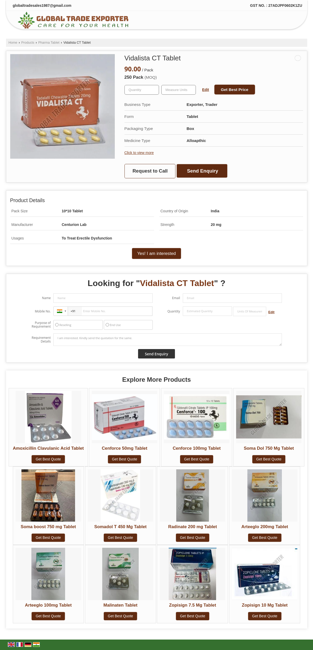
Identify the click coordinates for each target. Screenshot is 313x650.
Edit (205, 90)
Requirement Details (41, 339)
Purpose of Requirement (41, 324)
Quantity (173, 311)
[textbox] (178, 90)
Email (176, 298)
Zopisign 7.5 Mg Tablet (192, 605)
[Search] (291, 21)
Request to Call (150, 171)
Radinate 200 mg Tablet (192, 526)
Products (27, 42)
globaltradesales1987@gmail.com (42, 5)
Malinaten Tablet (120, 605)
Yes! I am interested (156, 253)
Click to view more (139, 153)
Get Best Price (234, 89)
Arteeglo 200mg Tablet (264, 526)
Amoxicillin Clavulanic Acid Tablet (48, 448)
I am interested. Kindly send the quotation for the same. (167, 339)
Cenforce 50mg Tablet (124, 448)
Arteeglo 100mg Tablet (48, 605)
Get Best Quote (48, 459)
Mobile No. (43, 311)
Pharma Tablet (48, 42)
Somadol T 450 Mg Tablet (120, 526)
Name (46, 298)
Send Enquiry (202, 171)
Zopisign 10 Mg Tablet (265, 605)
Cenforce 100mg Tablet (196, 448)
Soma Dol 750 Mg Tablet (269, 448)
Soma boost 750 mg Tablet (48, 526)
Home (13, 42)
